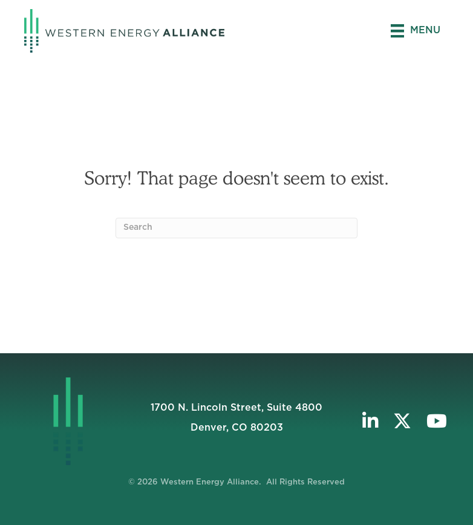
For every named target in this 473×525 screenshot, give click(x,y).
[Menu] (415, 31)
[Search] (236, 228)
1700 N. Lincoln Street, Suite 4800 (236, 407)
